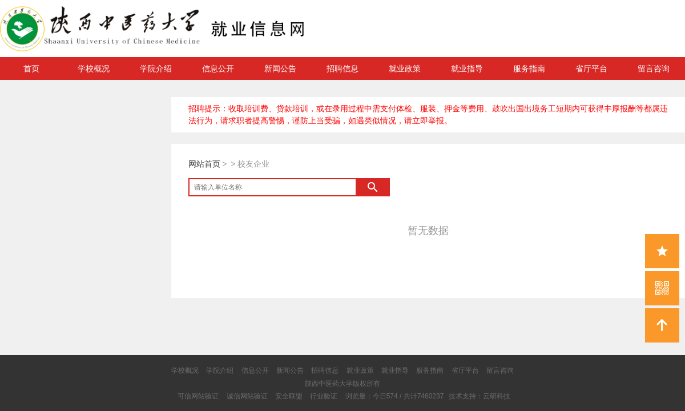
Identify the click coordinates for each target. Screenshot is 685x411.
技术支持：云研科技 (479, 396)
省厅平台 (591, 68)
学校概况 (94, 68)
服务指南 (529, 68)
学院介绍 (156, 68)
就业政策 (405, 68)
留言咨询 (654, 68)
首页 (31, 68)
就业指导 (467, 68)
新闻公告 (280, 68)
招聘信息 (342, 68)
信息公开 (218, 68)
